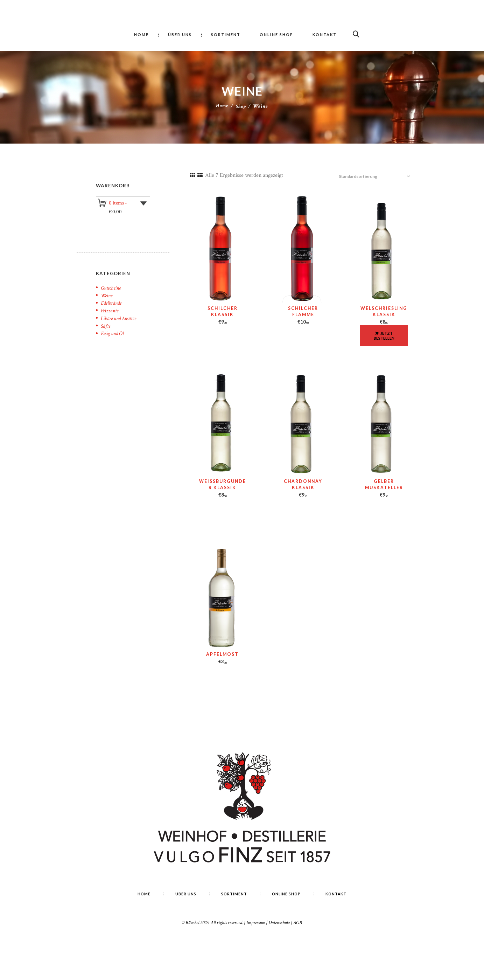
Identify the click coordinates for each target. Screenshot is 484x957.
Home (221, 106)
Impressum (255, 915)
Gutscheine (111, 283)
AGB (297, 915)
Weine (107, 290)
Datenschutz (279, 915)
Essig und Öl (113, 328)
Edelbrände (112, 298)
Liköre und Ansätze (120, 313)
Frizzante (110, 306)
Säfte (106, 321)
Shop (241, 106)
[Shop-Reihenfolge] (379, 170)
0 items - (119, 202)
